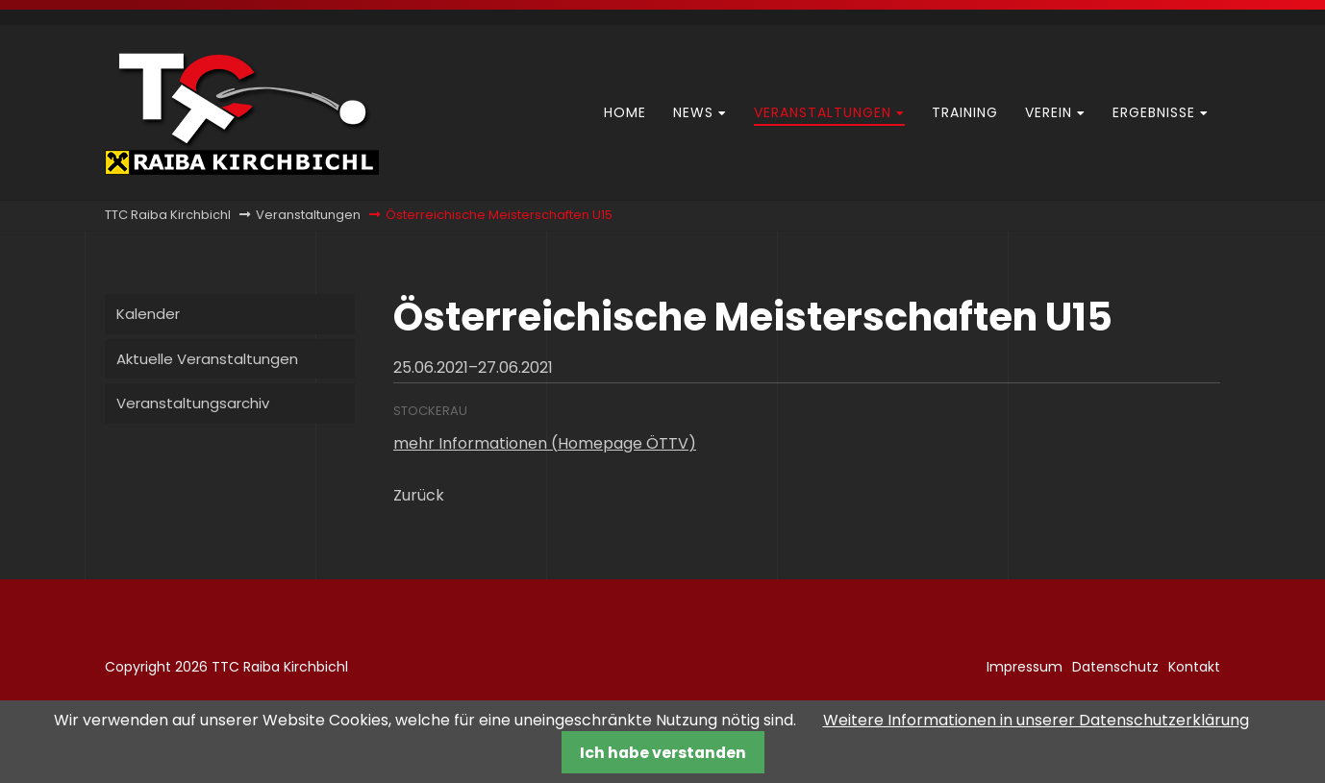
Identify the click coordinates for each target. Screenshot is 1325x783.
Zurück (418, 495)
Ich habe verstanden (663, 753)
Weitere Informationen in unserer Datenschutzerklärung (1036, 720)
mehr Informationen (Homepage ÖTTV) (544, 443)
